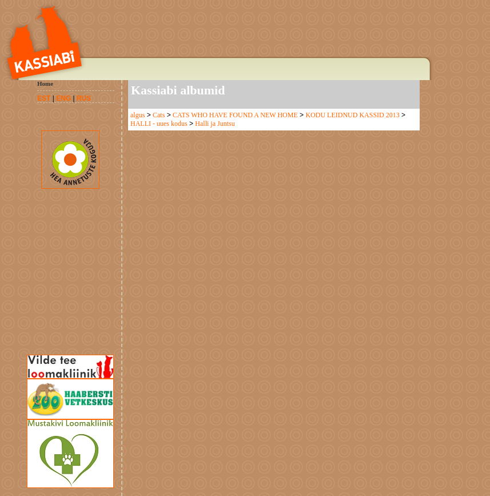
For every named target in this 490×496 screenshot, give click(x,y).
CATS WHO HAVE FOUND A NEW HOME (235, 115)
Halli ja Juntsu (214, 124)
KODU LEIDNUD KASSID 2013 (352, 115)
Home (45, 83)
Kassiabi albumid (178, 90)
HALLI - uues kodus (159, 124)
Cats (159, 115)
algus (137, 115)
